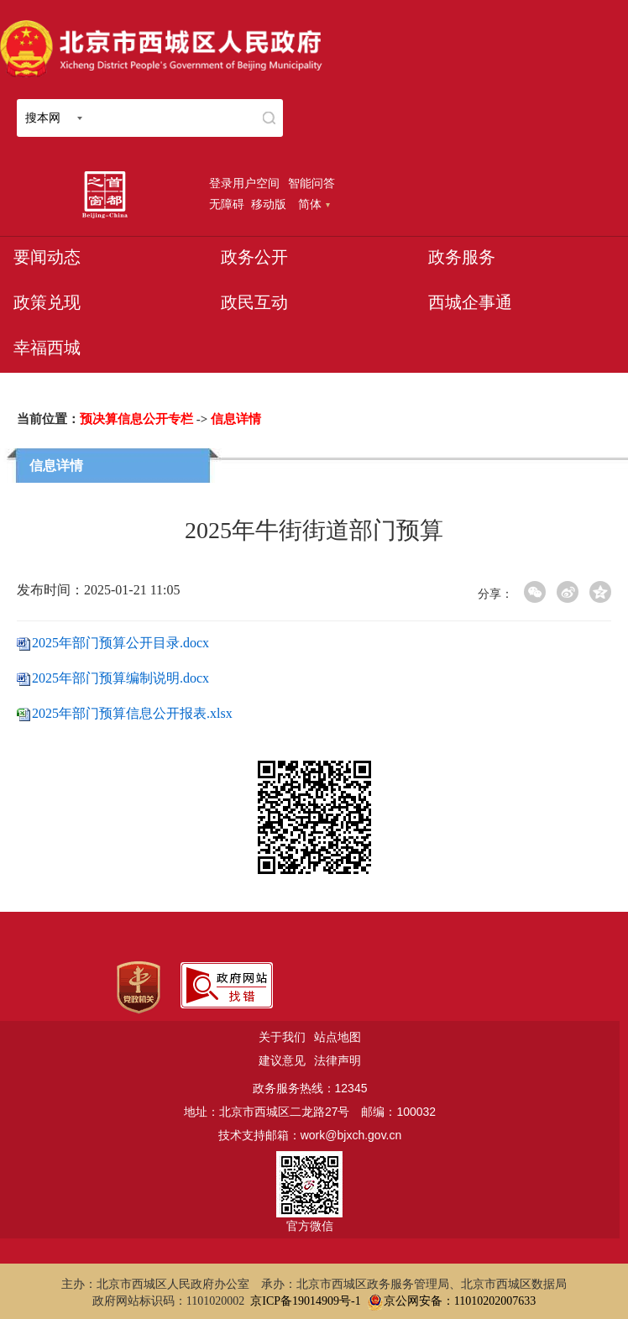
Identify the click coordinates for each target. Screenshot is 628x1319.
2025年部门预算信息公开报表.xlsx (132, 713)
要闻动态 (47, 257)
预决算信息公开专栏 (136, 419)
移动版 (268, 204)
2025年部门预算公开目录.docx (120, 643)
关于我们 (282, 1037)
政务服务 (461, 257)
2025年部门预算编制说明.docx (120, 678)
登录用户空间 (244, 183)
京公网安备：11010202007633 (460, 1301)
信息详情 (236, 419)
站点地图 (337, 1037)
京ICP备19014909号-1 (305, 1301)
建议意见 (282, 1060)
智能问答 (311, 183)
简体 (314, 204)
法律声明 (337, 1060)
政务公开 (254, 257)
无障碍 (226, 204)
